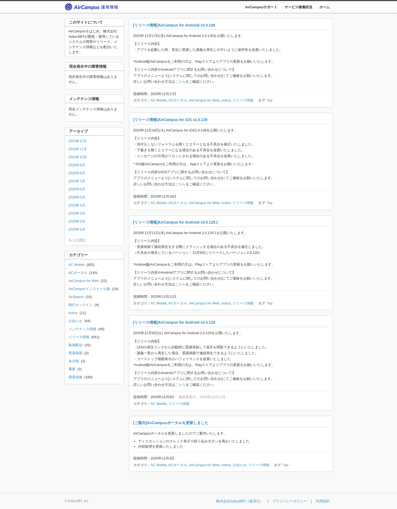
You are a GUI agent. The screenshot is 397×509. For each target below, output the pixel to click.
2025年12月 (78, 141)
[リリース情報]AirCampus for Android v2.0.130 (174, 25)
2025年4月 (77, 205)
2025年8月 (77, 173)
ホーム (324, 7)
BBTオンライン (81, 305)
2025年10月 (78, 157)
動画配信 (75, 345)
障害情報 (75, 377)
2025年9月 (77, 165)
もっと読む (77, 240)
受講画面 (75, 353)
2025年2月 (77, 221)
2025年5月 (77, 197)
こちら (180, 82)
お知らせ (240, 465)
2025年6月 (77, 189)
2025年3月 (77, 213)
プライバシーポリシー (289, 501)
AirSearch (76, 297)
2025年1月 (77, 229)
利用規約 (323, 501)
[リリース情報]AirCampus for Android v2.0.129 (174, 322)
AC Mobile (159, 100)
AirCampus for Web (204, 100)
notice (226, 100)
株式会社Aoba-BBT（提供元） (239, 501)
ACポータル (177, 100)
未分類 (74, 361)
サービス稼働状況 (298, 7)
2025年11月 (78, 149)
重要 (72, 369)
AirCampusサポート (261, 7)
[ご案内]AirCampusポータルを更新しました (170, 423)
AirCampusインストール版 (89, 289)
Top (270, 100)
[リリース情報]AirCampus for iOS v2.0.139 (170, 120)
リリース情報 (243, 100)
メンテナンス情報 (82, 329)
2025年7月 (77, 181)
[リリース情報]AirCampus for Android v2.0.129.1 (175, 222)
